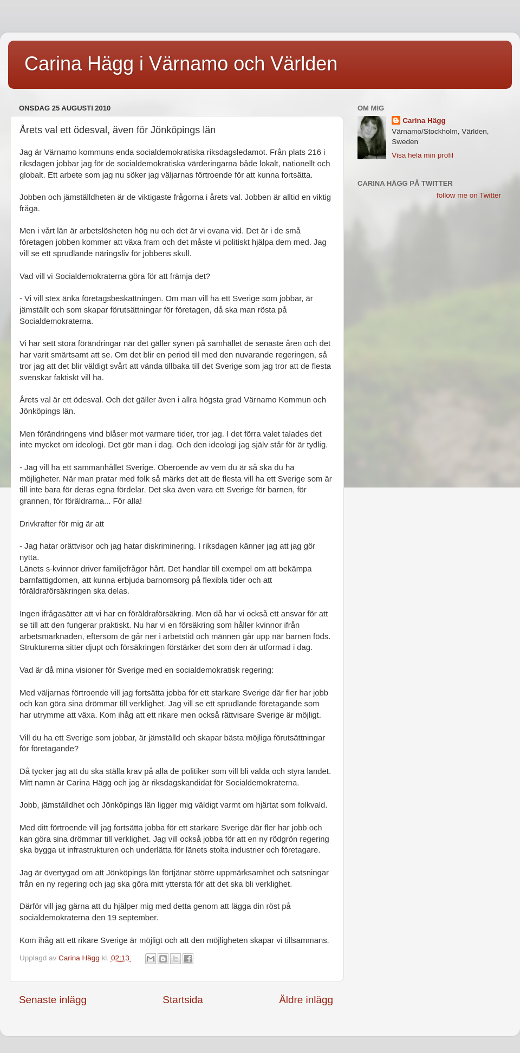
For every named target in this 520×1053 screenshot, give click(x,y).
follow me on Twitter (469, 195)
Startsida (182, 999)
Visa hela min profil (422, 155)
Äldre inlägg (306, 999)
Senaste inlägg (53, 999)
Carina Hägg (424, 120)
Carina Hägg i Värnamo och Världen (180, 64)
